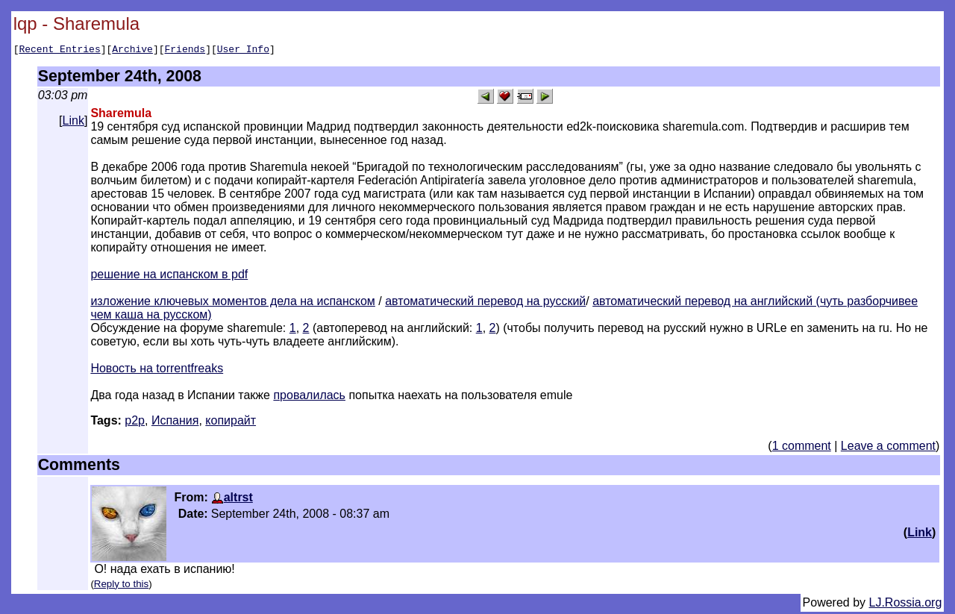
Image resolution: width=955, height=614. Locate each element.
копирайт (230, 422)
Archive (132, 50)
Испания (175, 422)
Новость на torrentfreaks (156, 370)
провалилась (309, 397)
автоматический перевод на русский (485, 303)
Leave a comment (888, 448)
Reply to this (121, 586)
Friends (185, 50)
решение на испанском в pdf (169, 276)
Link (73, 122)
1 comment (801, 448)
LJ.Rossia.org (905, 604)
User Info (243, 50)
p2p (135, 422)
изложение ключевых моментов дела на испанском (232, 303)
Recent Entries (59, 50)
